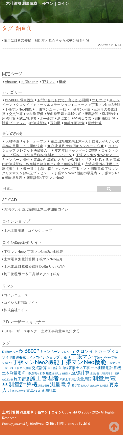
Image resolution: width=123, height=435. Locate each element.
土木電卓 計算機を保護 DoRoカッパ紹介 (34, 267)
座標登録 (109, 114)
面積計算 (95, 123)
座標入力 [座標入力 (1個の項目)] (56, 373)
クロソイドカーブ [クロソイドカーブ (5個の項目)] (93, 351)
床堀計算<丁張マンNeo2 (45, 178)
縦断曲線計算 (105, 118)
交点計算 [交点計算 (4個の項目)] (39, 367)
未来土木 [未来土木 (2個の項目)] (65, 379)
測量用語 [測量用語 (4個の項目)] (84, 379)
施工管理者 (27, 118)
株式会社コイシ (16, 310)
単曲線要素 (55, 114)
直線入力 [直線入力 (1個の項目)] (85, 385)
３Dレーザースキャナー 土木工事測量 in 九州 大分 (42, 331)
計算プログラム (14, 123)
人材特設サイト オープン (26, 141)
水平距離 (47, 118)
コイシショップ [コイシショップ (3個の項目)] (48, 357)
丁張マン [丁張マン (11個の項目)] (82, 356)
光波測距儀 (34, 114)
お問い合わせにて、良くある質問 (63, 100)
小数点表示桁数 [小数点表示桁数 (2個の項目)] (35, 373)
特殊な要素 (82, 118)
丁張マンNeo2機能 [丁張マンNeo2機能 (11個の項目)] (36, 362)
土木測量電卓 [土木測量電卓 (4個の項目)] (13, 372)
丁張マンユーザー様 (50, 109)
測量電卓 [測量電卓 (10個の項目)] (60, 384)
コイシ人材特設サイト (21, 303)
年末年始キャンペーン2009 (76, 150)
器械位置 (74, 114)
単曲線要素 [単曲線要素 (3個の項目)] (66, 368)
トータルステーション (53, 105)
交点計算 (16, 114)
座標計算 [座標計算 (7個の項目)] (80, 372)
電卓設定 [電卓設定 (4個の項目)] (34, 390)
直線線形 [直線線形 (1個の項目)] (94, 385)
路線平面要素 (74, 123)
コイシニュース (16, 295)
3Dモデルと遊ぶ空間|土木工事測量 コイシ (36, 209)
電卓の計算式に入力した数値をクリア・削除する (71, 160)
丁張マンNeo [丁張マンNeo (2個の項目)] (102, 357)
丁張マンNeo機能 (18, 109)
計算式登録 (38, 123)
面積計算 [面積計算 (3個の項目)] (49, 390)
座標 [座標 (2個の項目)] (49, 373)
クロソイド (24, 105)
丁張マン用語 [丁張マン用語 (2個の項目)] (22, 368)
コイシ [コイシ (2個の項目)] (31, 357)
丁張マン (48, 82)
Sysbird (84, 424)
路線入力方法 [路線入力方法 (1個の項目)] (19, 391)
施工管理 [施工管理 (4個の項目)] (21, 379)
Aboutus (11, 82)
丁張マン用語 (80, 109)
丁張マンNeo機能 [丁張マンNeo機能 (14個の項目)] (83, 361)
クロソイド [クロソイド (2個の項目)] (68, 351)
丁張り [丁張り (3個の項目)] (65, 357)
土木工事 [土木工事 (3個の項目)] (83, 368)
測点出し (64, 118)
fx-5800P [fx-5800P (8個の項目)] (29, 351)
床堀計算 (91, 114)
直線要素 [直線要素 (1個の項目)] (104, 385)
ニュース (81, 105)
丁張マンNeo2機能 (105, 105)
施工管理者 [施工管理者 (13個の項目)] (44, 378)
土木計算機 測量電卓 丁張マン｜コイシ (35, 3)
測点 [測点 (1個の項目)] (73, 379)
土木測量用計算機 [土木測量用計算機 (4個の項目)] (105, 367)
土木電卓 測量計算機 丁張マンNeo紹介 (33, 259)
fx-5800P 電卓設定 (19, 100)
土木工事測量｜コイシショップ (28, 231)
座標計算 (9, 118)
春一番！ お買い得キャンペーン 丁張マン (54, 169)
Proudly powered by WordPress (23, 424)
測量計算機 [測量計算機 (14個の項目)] (23, 384)
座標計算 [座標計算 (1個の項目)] (66, 373)
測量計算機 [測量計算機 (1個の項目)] (43, 385)
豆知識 (55, 123)
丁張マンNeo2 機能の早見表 (75, 173)
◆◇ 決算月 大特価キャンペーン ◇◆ (75, 146)
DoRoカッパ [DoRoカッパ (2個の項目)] (10, 351)
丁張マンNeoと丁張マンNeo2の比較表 (33, 252)
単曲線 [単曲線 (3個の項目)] (52, 368)
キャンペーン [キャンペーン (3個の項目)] (50, 351)
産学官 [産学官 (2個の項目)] (76, 385)
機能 (62, 82)
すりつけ (99, 100)
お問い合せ (29, 82)
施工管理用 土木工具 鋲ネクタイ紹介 (32, 274)
